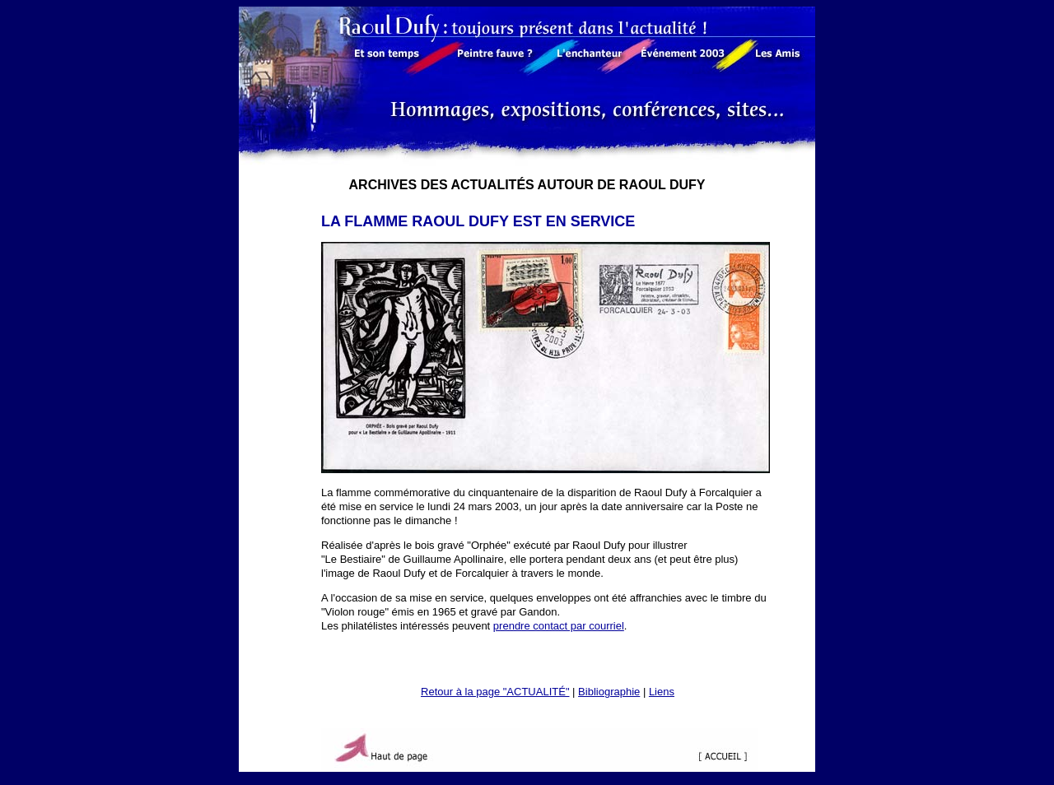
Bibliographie (609, 691)
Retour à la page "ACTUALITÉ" (495, 691)
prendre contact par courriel (558, 626)
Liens (661, 691)
